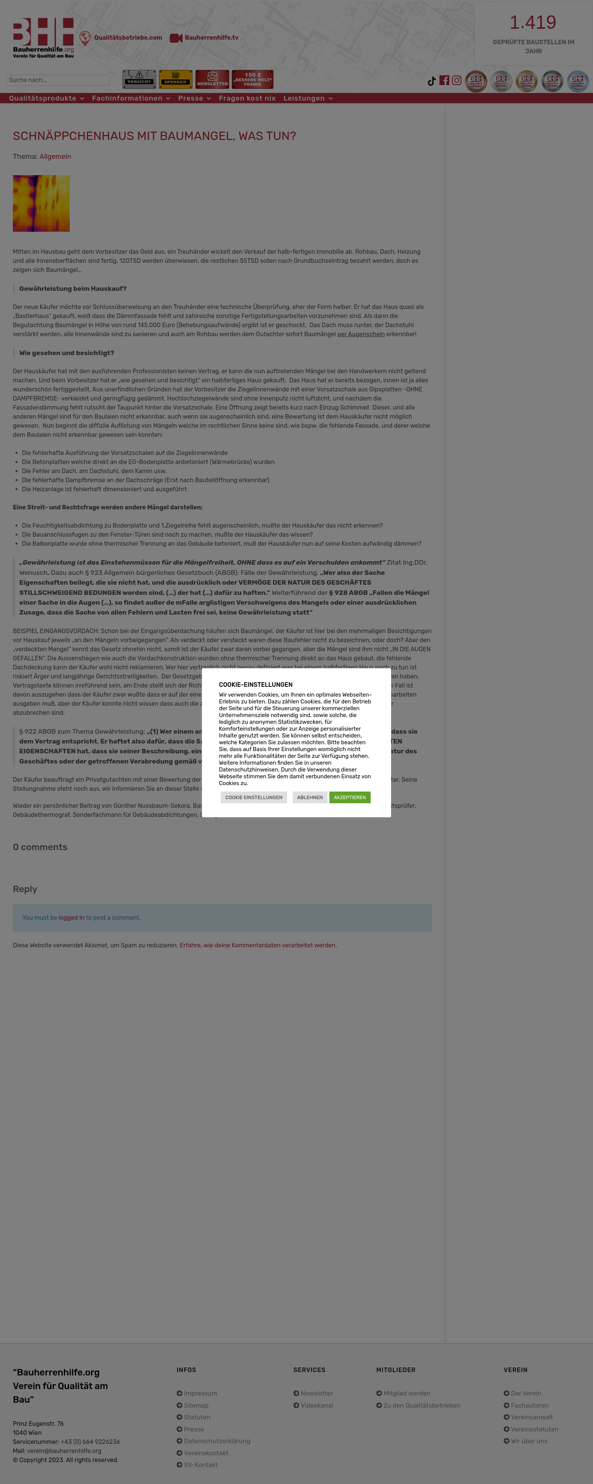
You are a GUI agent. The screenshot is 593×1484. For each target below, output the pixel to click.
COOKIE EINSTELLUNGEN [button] (254, 797)
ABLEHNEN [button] (310, 797)
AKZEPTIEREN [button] (350, 797)
